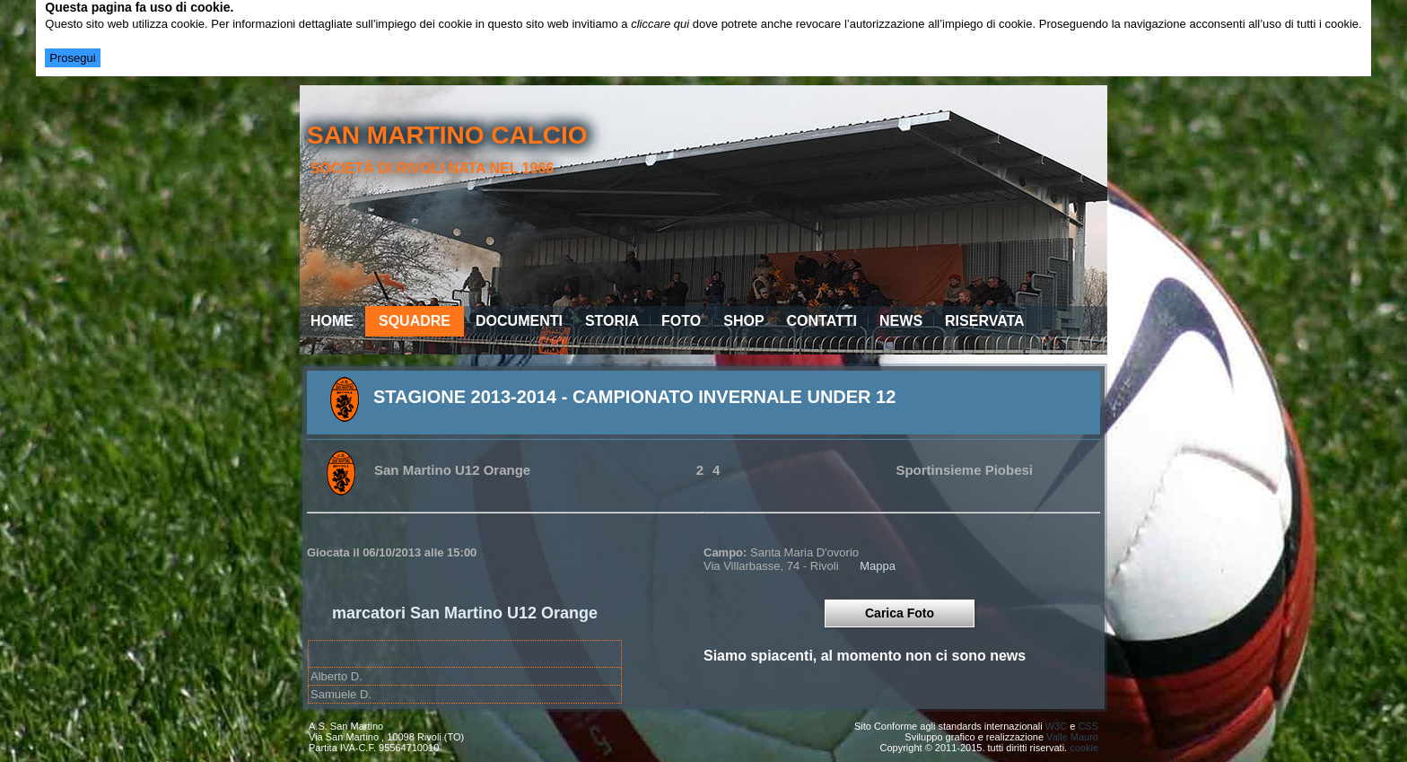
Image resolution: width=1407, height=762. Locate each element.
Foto (681, 320)
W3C (1056, 726)
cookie (1084, 747)
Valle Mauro (1072, 736)
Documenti (519, 320)
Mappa (878, 566)
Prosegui (72, 58)
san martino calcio (447, 135)
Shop (743, 320)
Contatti (822, 320)
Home (332, 320)
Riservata (985, 320)
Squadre (414, 320)
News (900, 320)
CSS (1088, 726)
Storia (612, 320)
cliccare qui (660, 24)
